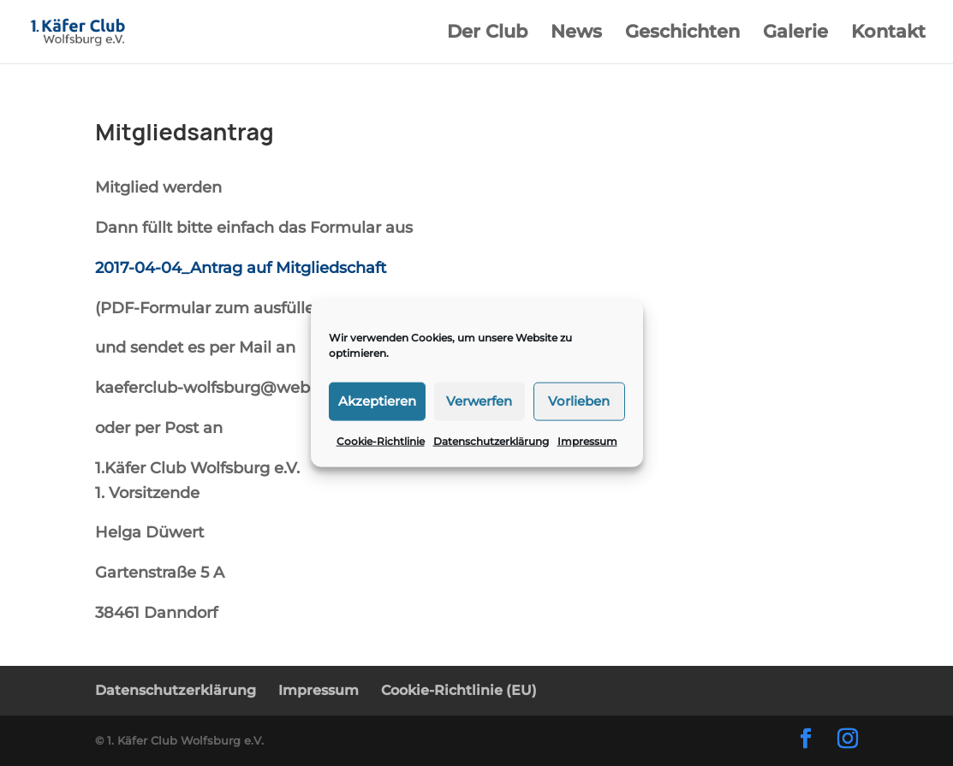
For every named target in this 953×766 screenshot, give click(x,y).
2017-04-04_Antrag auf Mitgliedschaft (240, 267)
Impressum (587, 440)
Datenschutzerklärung (491, 440)
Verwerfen (479, 401)
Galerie (795, 34)
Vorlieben (579, 401)
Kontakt (888, 34)
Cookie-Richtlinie (381, 440)
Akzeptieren (377, 401)
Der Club (487, 34)
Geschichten (682, 34)
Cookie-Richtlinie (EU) (459, 690)
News (576, 34)
